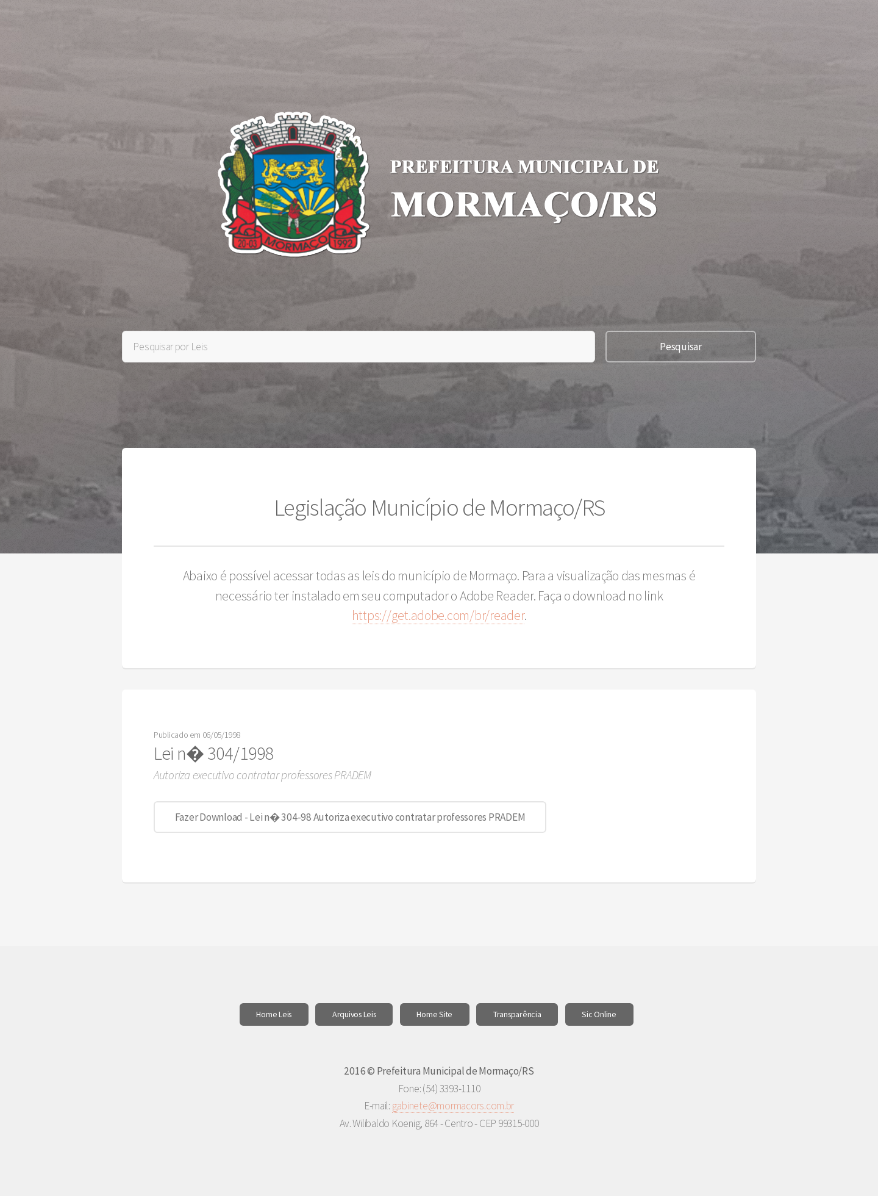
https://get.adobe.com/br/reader (438, 615)
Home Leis (273, 1014)
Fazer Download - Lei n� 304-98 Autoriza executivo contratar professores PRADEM (350, 817)
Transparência (517, 1014)
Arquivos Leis (354, 1014)
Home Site (434, 1014)
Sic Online (599, 1014)
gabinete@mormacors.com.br (453, 1105)
